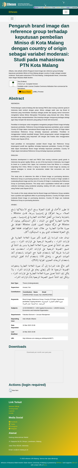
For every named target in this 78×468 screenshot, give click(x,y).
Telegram (13, 429)
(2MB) (27, 92)
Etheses (13, 12)
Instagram (13, 426)
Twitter (12, 424)
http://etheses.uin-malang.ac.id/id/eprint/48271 (38, 338)
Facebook (13, 422)
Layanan (12, 411)
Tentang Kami (13, 409)
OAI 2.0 (74, 463)
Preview (41, 92)
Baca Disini (25, 92)
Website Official (14, 406)
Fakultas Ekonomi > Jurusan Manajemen (36, 314)
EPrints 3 (59, 463)
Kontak (11, 413)
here (45, 465)
